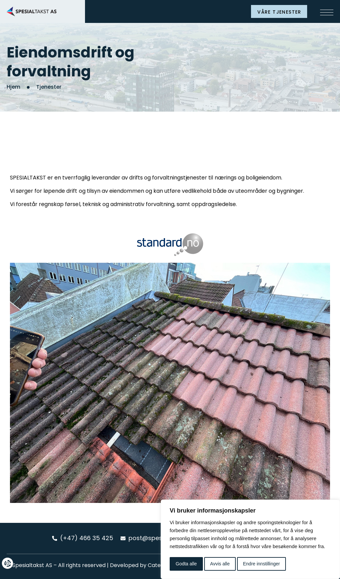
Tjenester (48, 87)
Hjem (13, 87)
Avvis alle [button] (220, 563)
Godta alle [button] (186, 563)
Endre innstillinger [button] (261, 563)
